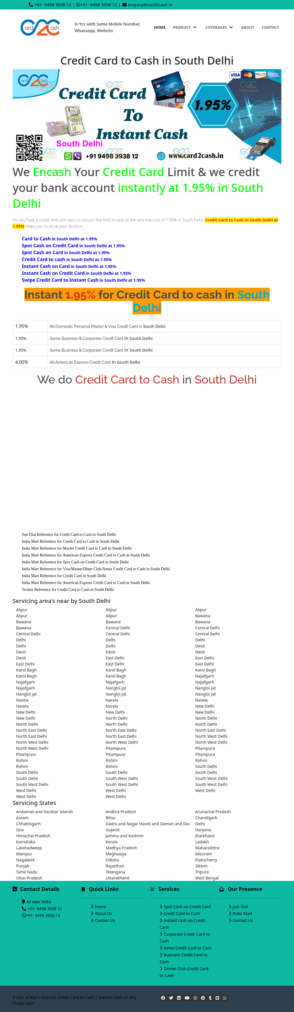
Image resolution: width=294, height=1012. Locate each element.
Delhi (21, 640)
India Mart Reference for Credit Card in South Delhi (64, 576)
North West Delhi (211, 736)
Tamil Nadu (26, 872)
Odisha (112, 860)
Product (185, 27)
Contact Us (105, 920)
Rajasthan (115, 866)
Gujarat (113, 829)
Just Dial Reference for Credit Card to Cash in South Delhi (69, 534)
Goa (20, 829)
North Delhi (116, 718)
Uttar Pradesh (29, 878)
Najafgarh (204, 676)
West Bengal (207, 878)
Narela (22, 700)
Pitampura (115, 748)
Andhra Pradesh (121, 811)
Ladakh (202, 841)
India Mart (242, 913)
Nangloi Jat (116, 688)
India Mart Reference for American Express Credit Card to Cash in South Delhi (86, 555)
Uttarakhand (117, 878)
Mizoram (203, 854)
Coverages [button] (219, 27)
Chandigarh (206, 817)
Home (160, 27)
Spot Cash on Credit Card (187, 906)
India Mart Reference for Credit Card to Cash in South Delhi (70, 541)
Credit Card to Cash (182, 913)
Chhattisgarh (28, 823)
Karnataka (25, 841)
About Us (103, 913)
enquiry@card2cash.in (150, 4)
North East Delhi (31, 730)
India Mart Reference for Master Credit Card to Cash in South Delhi (76, 548)
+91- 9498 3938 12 (52, 4)
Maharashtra (207, 848)
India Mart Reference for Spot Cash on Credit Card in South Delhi (75, 562)
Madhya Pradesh (121, 848)
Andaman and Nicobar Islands (44, 811)
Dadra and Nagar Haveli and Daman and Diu (147, 823)
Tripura (202, 872)
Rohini (22, 760)
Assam (22, 817)
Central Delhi (118, 627)
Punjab (22, 866)
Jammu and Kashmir (125, 835)
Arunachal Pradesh (213, 811)
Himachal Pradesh (33, 835)
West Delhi (26, 790)
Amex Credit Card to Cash (188, 948)
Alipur (21, 609)
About (247, 27)
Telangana (115, 872)
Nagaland (25, 860)
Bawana (202, 615)
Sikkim (201, 866)
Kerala (111, 841)
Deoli (200, 646)
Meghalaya (116, 854)
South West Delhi (122, 778)
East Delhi (115, 658)
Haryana (203, 829)
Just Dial (240, 906)
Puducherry (206, 860)
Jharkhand (204, 835)
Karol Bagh (26, 670)
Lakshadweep (29, 848)
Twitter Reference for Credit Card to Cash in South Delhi (68, 589)
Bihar (111, 817)
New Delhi (204, 706)
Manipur (24, 854)
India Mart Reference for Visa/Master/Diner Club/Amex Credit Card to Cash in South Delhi (96, 569)
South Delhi (206, 766)
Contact (270, 27)
